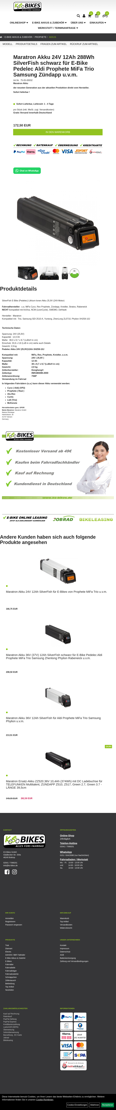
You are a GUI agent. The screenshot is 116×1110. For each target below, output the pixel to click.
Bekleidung (9, 984)
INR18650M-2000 (39, 373)
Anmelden (9, 918)
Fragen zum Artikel (54, 44)
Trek (7, 945)
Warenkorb (64, 918)
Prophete (40, 37)
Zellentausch (10, 980)
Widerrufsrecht (66, 928)
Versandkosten (46, 110)
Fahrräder (9, 964)
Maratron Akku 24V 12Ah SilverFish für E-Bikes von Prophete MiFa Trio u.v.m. (56, 591)
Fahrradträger (11, 971)
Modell (7, 44)
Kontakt (63, 945)
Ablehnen (94, 1105)
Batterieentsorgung (68, 958)
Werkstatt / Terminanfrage (58, 28)
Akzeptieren (107, 1105)
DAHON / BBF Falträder (15, 955)
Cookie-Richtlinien (44, 1100)
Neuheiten (9, 990)
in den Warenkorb (58, 132)
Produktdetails (26, 44)
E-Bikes (8, 961)
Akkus (52, 37)
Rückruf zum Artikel (84, 44)
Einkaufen (98, 23)
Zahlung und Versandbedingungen (74, 961)
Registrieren (10, 921)
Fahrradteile (10, 968)
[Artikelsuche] (78, 17)
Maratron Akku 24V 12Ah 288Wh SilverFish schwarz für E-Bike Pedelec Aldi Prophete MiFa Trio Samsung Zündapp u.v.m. (53, 66)
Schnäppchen (11, 977)
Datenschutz (65, 952)
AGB (62, 955)
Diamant (8, 948)
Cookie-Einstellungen (77, 1105)
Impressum (64, 948)
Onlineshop (19, 23)
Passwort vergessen (13, 925)
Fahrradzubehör (12, 974)
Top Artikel (64, 921)
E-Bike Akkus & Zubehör (49, 23)
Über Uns (78, 23)
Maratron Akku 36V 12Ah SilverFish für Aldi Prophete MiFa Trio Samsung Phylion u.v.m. (53, 719)
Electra (8, 952)
